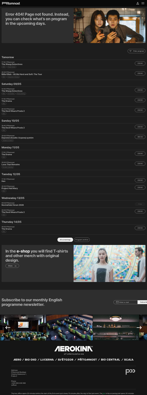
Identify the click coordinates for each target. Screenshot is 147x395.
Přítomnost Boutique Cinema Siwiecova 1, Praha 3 (19, 350)
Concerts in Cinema (13, 63)
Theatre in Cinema (8, 127)
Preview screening (8, 153)
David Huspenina (33, 380)
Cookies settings (63, 382)
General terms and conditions (21, 382)
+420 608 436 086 (18, 359)
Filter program (136, 37)
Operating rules (47, 382)
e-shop (23, 237)
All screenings (65, 226)
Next (139, 303)
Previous (7, 303)
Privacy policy (36, 382)
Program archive (81, 226)
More (12, 252)
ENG (4, 53)
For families (11, 80)
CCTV (55, 382)
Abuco (20, 380)
